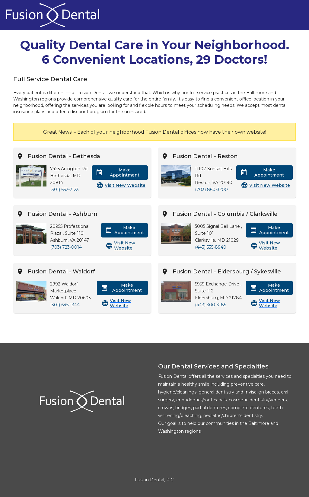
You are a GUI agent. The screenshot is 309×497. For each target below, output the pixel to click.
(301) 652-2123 (64, 189)
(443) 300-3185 (210, 304)
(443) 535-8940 (210, 247)
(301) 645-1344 (65, 304)
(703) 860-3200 (211, 189)
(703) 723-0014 (66, 247)
